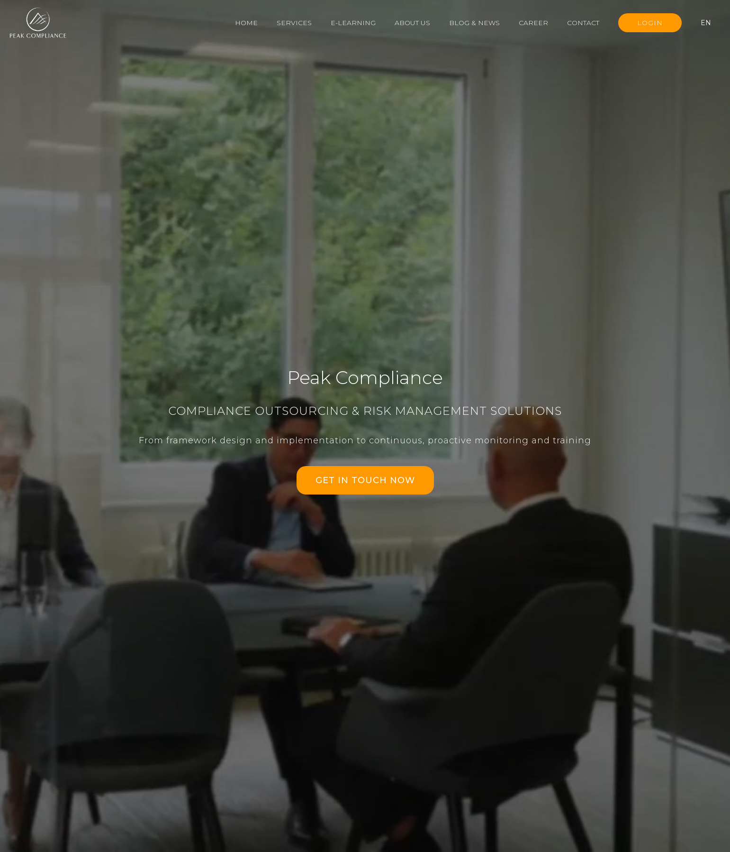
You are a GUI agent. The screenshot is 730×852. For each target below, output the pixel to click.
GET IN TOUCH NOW (365, 480)
